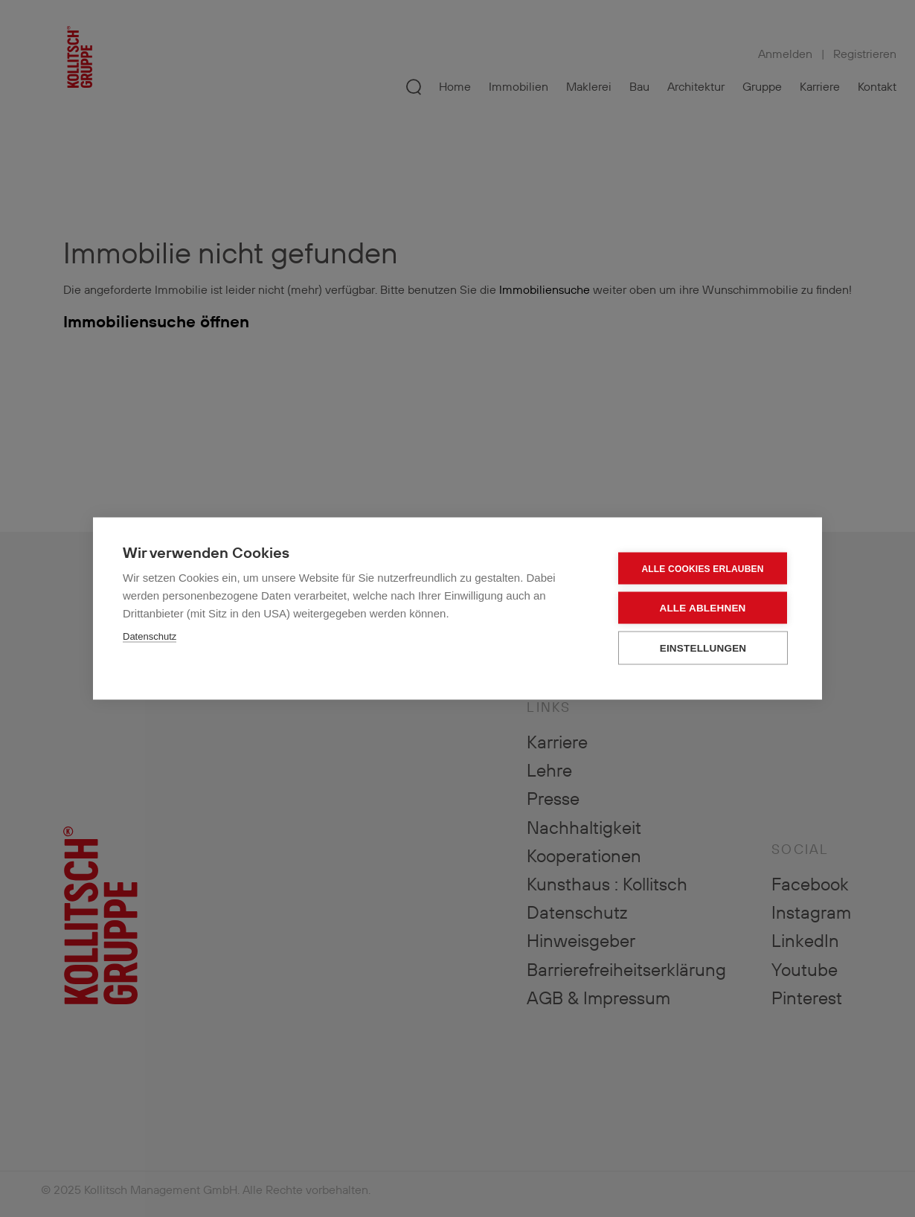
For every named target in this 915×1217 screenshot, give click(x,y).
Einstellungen (703, 648)
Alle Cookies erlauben (702, 568)
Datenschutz (149, 636)
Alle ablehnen (702, 608)
